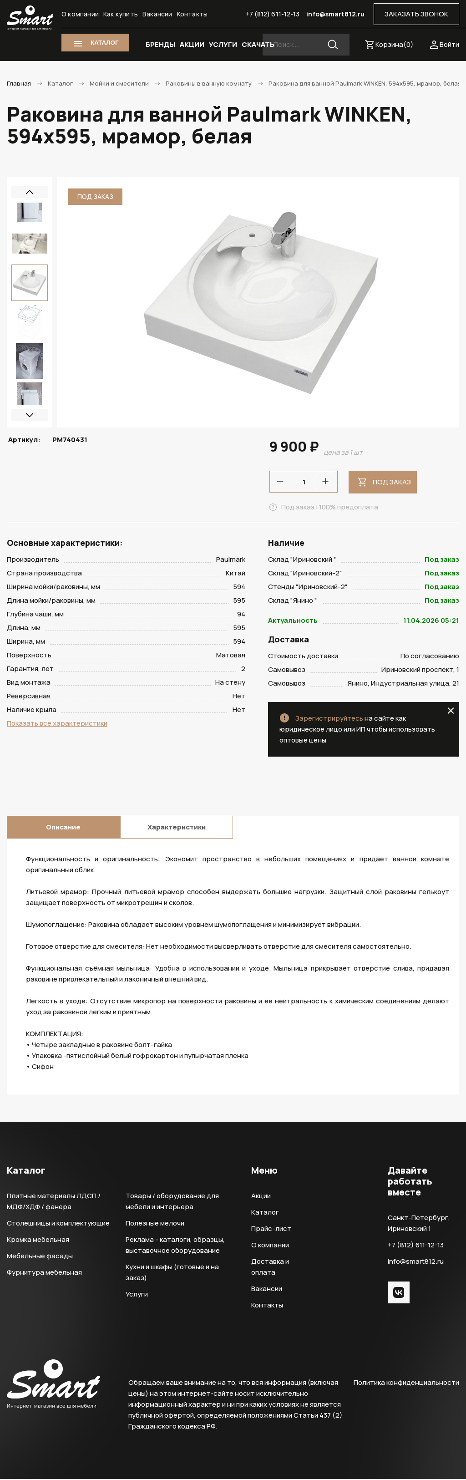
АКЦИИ (192, 44)
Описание (63, 828)
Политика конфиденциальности (406, 1383)
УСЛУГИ (223, 44)
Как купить (120, 14)
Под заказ (392, 482)
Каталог (265, 1213)
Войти (449, 44)
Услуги (137, 1295)
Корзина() (394, 44)
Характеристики (176, 828)
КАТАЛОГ (104, 42)
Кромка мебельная (38, 1240)
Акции (261, 1196)
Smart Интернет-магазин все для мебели (30, 18)
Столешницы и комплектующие (58, 1224)
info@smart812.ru (335, 14)
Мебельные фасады (40, 1256)
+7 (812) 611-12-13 (273, 14)
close (450, 711)
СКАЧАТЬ (258, 44)
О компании (80, 14)
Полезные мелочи (155, 1224)
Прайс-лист (271, 1229)
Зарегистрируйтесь (329, 719)
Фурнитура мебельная (44, 1273)
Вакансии (157, 14)
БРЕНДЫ (160, 44)
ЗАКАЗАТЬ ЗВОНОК (416, 14)
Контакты (192, 14)
